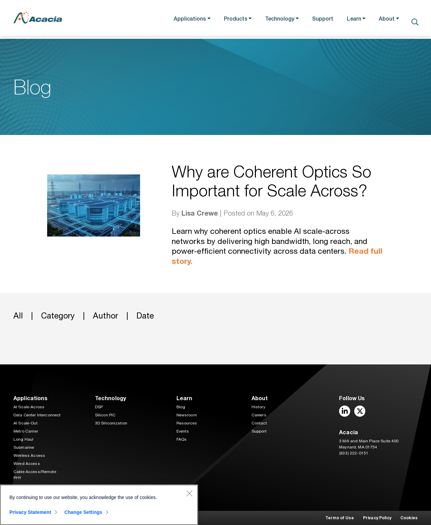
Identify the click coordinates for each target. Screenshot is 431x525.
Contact (259, 423)
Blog (181, 407)
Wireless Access (29, 455)
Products (231, 20)
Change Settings (85, 512)
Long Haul (23, 439)
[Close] (189, 493)
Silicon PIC (105, 415)
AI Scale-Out (25, 423)
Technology (276, 20)
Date (145, 316)
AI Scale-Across (28, 407)
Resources (186, 423)
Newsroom (186, 415)
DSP (99, 407)
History (258, 407)
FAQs (181, 439)
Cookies (409, 517)
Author (105, 316)
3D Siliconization (111, 423)
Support (320, 20)
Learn (351, 20)
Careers (259, 415)
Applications (184, 20)
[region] (99, 505)
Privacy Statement (30, 512)
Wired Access (26, 463)
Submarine (23, 447)
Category (58, 316)
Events (182, 431)
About (386, 20)
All (18, 316)
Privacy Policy (377, 517)
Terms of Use (339, 517)
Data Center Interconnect (37, 415)
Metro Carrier (25, 431)
